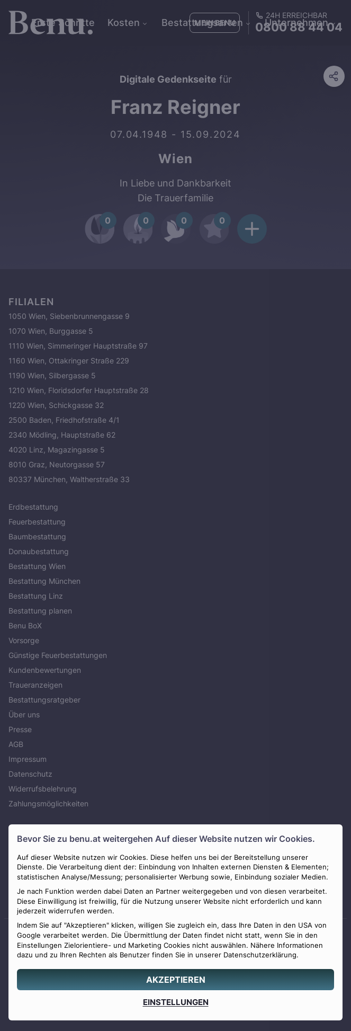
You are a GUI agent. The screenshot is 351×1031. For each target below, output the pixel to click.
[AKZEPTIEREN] (175, 979)
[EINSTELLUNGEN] (175, 1002)
